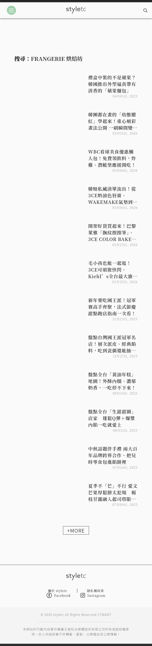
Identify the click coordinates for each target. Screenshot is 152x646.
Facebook (59, 595)
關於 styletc (58, 590)
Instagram (92, 595)
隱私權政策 (95, 590)
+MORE (76, 530)
